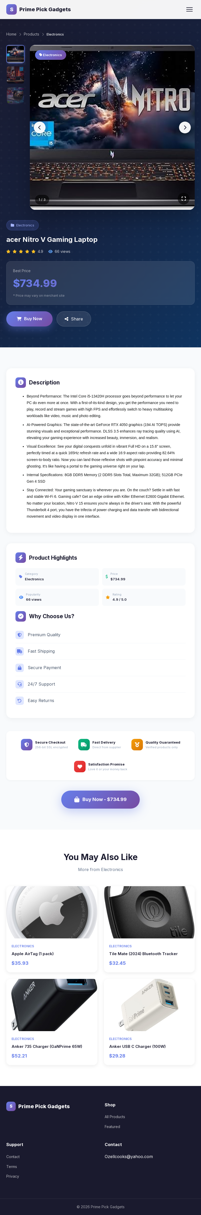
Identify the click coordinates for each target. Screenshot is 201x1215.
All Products (115, 1116)
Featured (112, 1126)
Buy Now (29, 318)
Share (74, 319)
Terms (11, 1166)
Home (11, 34)
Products (31, 34)
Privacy (12, 1176)
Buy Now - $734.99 (100, 799)
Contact (13, 1156)
